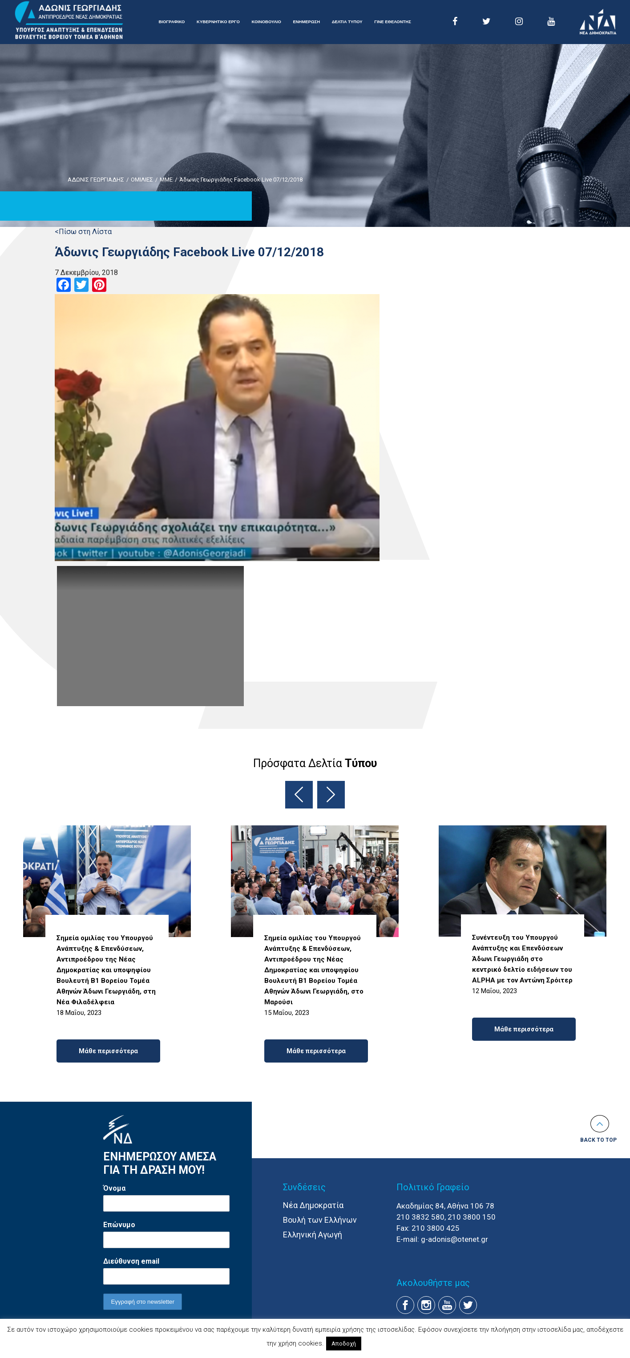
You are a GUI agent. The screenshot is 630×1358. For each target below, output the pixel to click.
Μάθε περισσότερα (108, 1051)
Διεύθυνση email (131, 1261)
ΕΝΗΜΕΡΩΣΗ (306, 21)
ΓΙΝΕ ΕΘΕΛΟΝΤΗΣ (392, 21)
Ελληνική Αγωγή (312, 1234)
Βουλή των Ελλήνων (320, 1220)
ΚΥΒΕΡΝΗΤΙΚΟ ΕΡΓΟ (218, 21)
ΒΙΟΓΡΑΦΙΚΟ (172, 21)
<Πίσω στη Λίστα (83, 231)
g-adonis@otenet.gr (454, 1239)
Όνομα (114, 1188)
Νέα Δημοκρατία (313, 1205)
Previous (299, 794)
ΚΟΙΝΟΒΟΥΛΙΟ (266, 21)
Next (331, 794)
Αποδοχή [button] (343, 1343)
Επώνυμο (119, 1225)
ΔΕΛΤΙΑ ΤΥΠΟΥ (347, 21)
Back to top (598, 1140)
